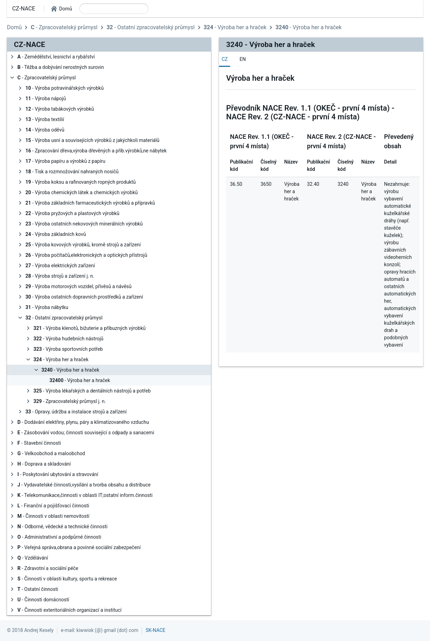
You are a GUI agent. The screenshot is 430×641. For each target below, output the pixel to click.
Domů (14, 27)
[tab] (224, 59)
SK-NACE (155, 630)
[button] (62, 8)
